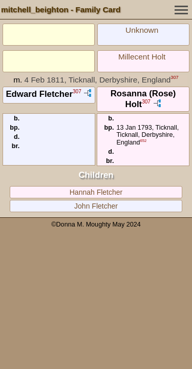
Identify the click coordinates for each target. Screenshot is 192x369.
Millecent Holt (141, 56)
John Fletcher (96, 206)
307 (174, 77)
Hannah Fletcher (96, 192)
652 (143, 140)
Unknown (141, 30)
